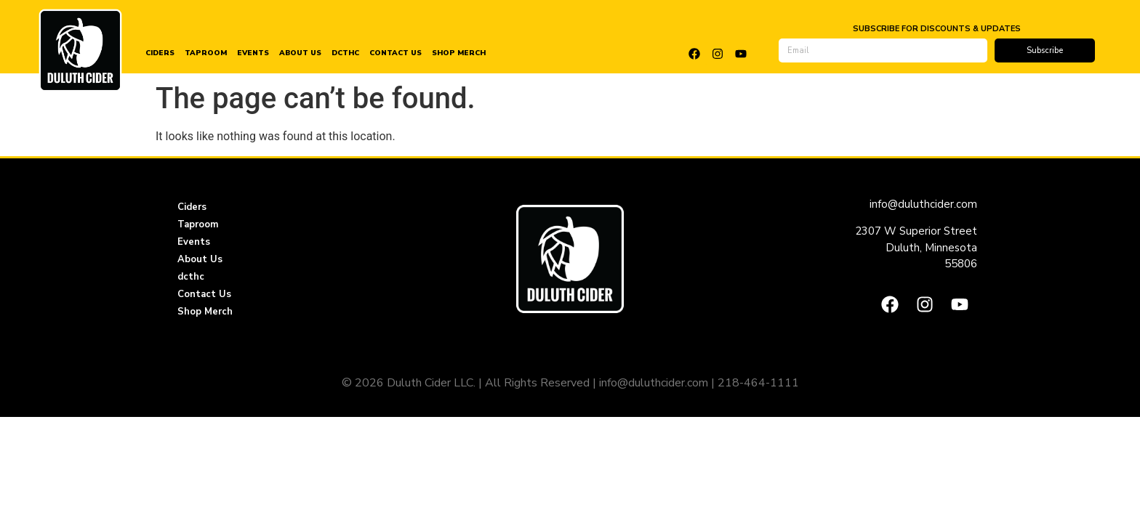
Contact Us (395, 53)
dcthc (345, 53)
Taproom (206, 53)
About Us (300, 53)
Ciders (159, 53)
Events (253, 53)
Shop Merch (459, 53)
